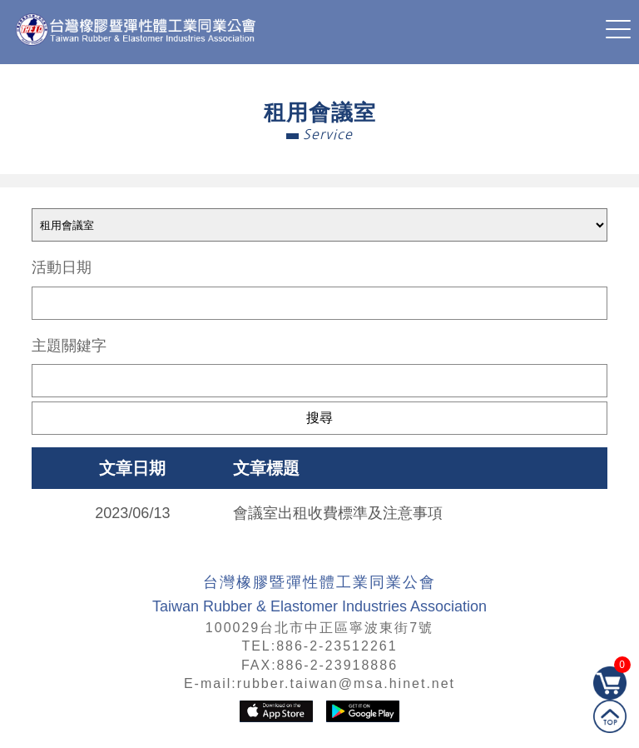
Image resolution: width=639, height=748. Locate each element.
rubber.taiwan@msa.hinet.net (346, 683)
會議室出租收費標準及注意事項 (338, 513)
